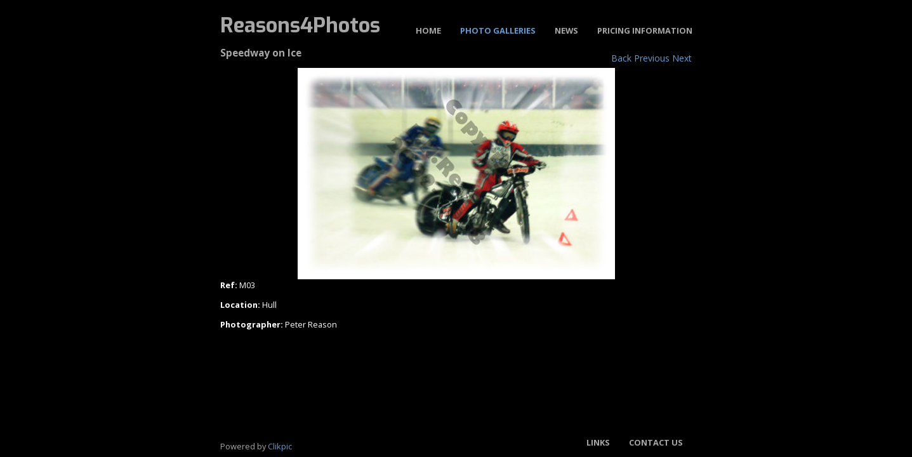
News (566, 30)
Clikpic (280, 446)
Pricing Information (644, 30)
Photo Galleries (498, 30)
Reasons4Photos (300, 25)
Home (428, 30)
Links (598, 442)
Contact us (656, 442)
